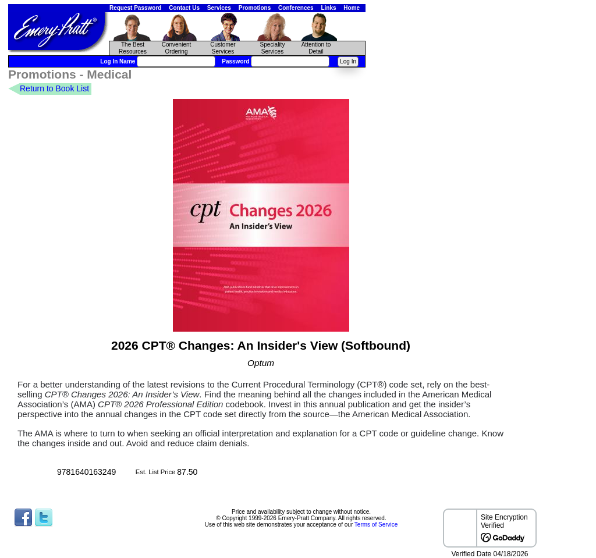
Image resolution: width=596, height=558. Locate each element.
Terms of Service (376, 524)
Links (328, 8)
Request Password (135, 8)
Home (351, 8)
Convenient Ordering (176, 48)
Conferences (296, 8)
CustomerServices (222, 48)
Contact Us (184, 8)
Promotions (255, 8)
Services (219, 8)
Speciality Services (272, 48)
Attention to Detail (316, 48)
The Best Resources (133, 48)
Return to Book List (54, 88)
